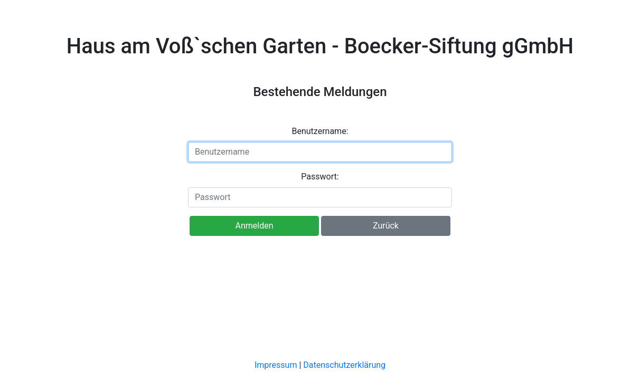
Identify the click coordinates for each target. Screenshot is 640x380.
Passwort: (319, 177)
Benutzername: (320, 131)
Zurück (386, 226)
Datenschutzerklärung (344, 365)
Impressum (276, 365)
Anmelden (255, 226)
